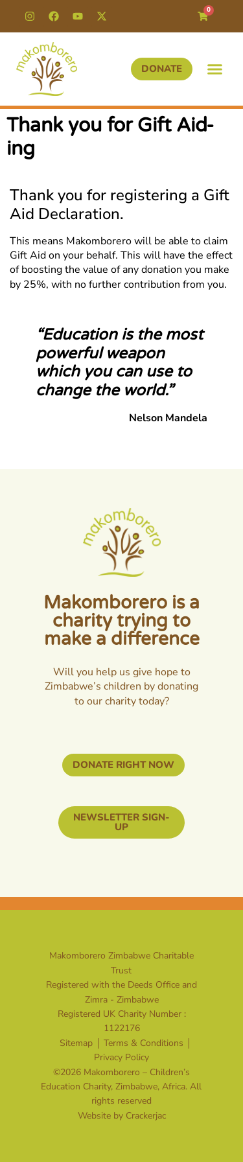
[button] (215, 69)
